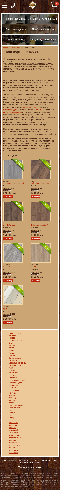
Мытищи (12, 393)
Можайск (12, 395)
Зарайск (12, 428)
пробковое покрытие (12, 112)
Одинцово (13, 385)
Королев (12, 410)
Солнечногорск (15, 358)
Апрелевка (13, 453)
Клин (11, 415)
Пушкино (12, 375)
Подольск (13, 378)
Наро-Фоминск (15, 390)
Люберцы (13, 398)
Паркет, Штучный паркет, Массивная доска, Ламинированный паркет (32, 5)
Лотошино (13, 403)
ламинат (37, 110)
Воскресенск (14, 443)
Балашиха (13, 450)
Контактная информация (11, 47)
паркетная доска (30, 107)
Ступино (12, 355)
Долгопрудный (15, 438)
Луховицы (13, 400)
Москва (12, 338)
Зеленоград (14, 423)
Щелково (12, 343)
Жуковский (13, 430)
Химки (11, 350)
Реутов (12, 370)
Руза (11, 368)
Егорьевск (13, 433)
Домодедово (14, 435)
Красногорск (14, 408)
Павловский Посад (17, 380)
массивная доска (11, 110)
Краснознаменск (16, 405)
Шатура (12, 345)
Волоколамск (14, 445)
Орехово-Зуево (15, 383)
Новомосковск (15, 333)
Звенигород (14, 425)
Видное (12, 448)
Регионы (12, 335)
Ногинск (12, 388)
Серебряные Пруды (17, 363)
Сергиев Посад (15, 365)
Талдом (12, 353)
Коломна (12, 413)
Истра (11, 420)
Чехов (11, 348)
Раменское (13, 373)
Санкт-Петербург (16, 340)
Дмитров (12, 440)
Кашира (12, 418)
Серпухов (13, 360)
